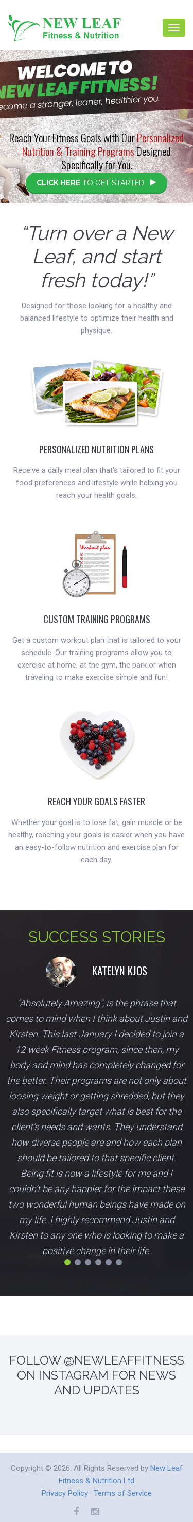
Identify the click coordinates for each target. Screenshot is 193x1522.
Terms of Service (123, 1493)
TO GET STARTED (96, 182)
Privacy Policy (65, 1493)
